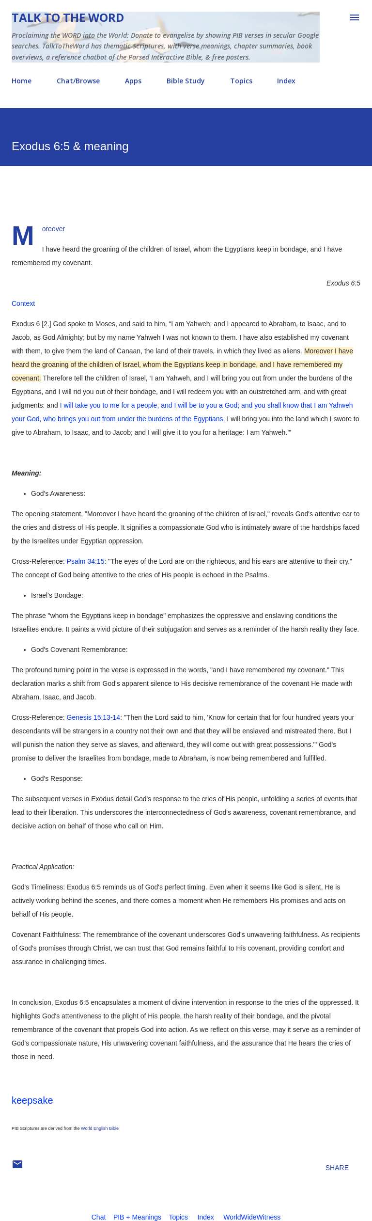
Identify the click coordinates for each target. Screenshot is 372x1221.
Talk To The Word (68, 17)
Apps (133, 80)
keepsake (32, 1100)
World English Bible (100, 1128)
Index (286, 80)
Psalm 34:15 (86, 561)
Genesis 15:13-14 (94, 717)
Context (23, 303)
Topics (241, 80)
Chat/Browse (78, 80)
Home (21, 80)
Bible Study (186, 80)
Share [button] (337, 1168)
